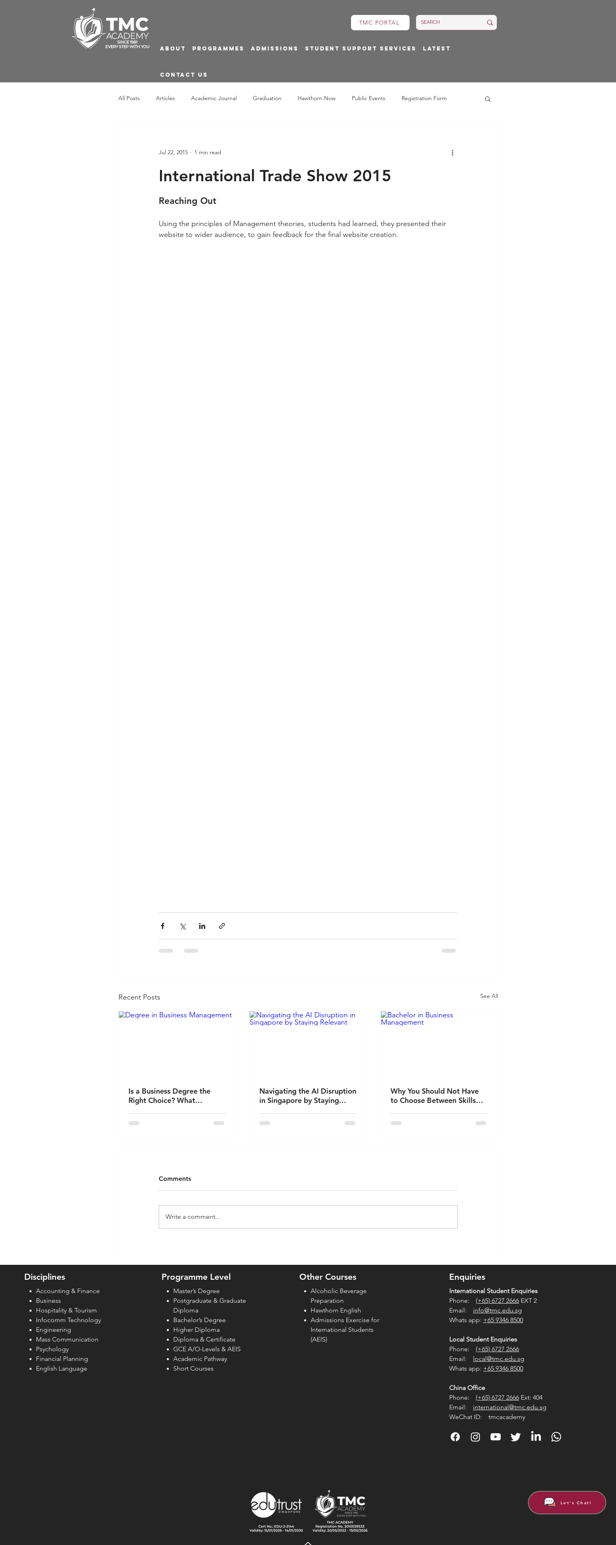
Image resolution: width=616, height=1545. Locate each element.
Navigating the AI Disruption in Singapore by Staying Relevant (307, 1095)
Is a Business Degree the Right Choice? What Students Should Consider (171, 1095)
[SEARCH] (445, 22)
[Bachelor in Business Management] (439, 1044)
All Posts (129, 98)
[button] (173, 49)
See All (489, 996)
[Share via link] (222, 926)
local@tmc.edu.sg (498, 1359)
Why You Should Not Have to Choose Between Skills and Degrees (435, 1095)
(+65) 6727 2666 (497, 1300)
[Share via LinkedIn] (202, 926)
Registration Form (424, 98)
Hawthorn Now (317, 98)
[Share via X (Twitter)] (182, 926)
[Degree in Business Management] (177, 1044)
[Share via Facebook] (162, 926)
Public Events (368, 98)
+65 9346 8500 (503, 1320)
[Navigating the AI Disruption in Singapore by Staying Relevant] (308, 1044)
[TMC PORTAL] (380, 22)
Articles (165, 98)
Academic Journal (214, 98)
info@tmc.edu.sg (497, 1310)
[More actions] (453, 152)
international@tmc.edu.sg (510, 1407)
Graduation (267, 98)
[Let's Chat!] (567, 1502)
